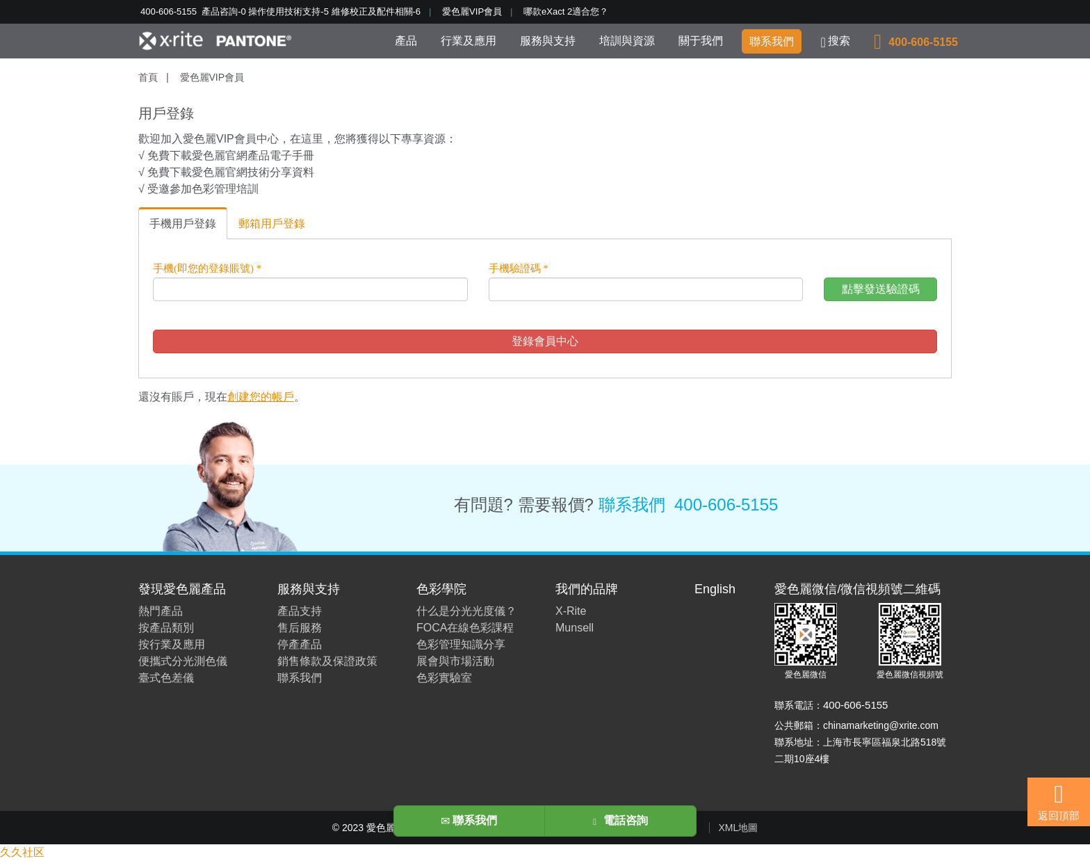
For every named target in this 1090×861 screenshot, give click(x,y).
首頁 (148, 77)
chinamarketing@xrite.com (880, 725)
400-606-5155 (726, 504)
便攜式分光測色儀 (182, 661)
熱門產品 (160, 611)
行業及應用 (468, 41)
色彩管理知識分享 (460, 644)
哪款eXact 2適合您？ (565, 11)
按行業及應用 (171, 644)
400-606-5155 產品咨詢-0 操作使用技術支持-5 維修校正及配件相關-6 (280, 11)
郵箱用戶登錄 (271, 224)
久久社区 (22, 852)
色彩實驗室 (444, 678)
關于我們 (700, 41)
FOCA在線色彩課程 (465, 628)
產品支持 (299, 611)
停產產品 (299, 644)
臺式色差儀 (166, 678)
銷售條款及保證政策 (327, 661)
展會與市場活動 (455, 661)
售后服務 (299, 628)
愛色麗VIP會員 (472, 11)
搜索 (836, 42)
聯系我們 (771, 41)
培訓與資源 (627, 41)
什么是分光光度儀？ (466, 611)
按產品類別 (166, 628)
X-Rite (570, 611)
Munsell (574, 628)
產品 (406, 41)
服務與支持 (548, 41)
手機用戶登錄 (182, 224)
